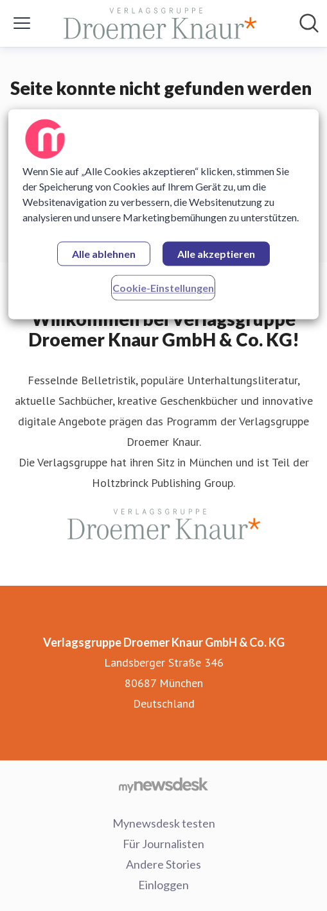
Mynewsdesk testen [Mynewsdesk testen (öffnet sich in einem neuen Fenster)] (163, 823)
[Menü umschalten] (22, 23)
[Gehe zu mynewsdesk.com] (163, 784)
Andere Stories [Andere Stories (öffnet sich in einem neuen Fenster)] (163, 864)
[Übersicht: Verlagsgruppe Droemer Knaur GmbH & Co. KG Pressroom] (160, 23)
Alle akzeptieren (216, 254)
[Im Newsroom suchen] (309, 23)
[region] (163, 214)
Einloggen (163, 885)
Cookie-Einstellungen (163, 288)
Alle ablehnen (104, 254)
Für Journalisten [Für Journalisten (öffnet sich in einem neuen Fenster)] (163, 844)
